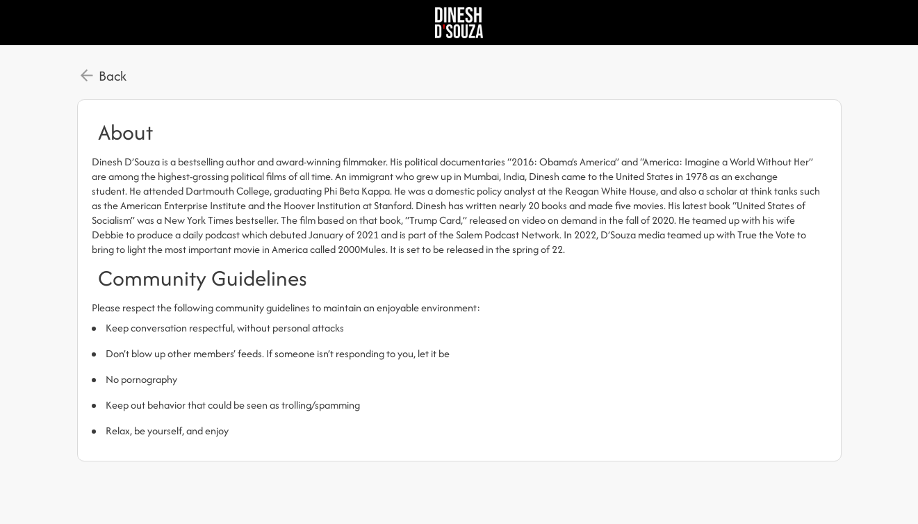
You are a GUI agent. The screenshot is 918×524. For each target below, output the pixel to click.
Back (112, 75)
